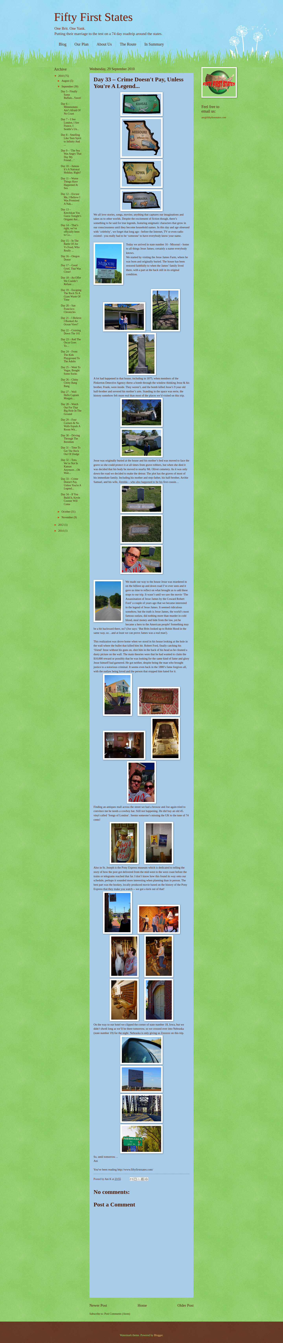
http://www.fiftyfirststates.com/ (135, 1169)
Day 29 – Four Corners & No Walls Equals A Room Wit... (70, 424)
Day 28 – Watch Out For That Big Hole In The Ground (71, 409)
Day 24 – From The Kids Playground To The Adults (70, 356)
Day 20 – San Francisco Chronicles (68, 309)
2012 (61, 524)
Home (142, 1305)
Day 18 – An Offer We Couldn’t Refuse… (71, 281)
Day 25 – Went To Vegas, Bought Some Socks (70, 370)
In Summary (154, 44)
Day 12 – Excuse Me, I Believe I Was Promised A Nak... (70, 199)
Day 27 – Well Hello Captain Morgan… (70, 395)
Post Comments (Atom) (117, 1313)
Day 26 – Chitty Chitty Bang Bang (69, 383)
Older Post (185, 1305)
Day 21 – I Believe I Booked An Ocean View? (71, 321)
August (66, 80)
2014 (61, 530)
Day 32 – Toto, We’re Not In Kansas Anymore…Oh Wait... (70, 466)
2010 (61, 75)
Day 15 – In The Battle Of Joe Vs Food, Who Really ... (70, 245)
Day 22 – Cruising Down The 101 (71, 332)
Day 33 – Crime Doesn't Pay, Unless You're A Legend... (71, 483)
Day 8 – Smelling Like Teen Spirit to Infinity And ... (71, 139)
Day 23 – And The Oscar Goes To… (71, 342)
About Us (104, 44)
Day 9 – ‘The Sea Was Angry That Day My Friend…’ (71, 155)
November (68, 517)
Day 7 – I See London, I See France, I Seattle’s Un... (70, 124)
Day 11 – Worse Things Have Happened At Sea (69, 183)
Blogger (158, 1335)
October (66, 511)
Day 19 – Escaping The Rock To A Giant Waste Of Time (71, 295)
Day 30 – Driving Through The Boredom (70, 438)
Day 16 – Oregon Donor (70, 258)
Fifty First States (93, 16)
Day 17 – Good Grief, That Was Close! (71, 268)
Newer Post (98, 1305)
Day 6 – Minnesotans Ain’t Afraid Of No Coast (71, 108)
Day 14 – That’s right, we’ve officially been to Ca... (70, 230)
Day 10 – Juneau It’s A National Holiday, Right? (71, 169)
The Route (128, 44)
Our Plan (81, 44)
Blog (62, 44)
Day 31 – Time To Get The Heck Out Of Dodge (70, 451)
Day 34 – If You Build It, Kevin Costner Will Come (70, 499)
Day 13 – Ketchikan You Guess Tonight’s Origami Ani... (71, 214)
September (68, 86)
